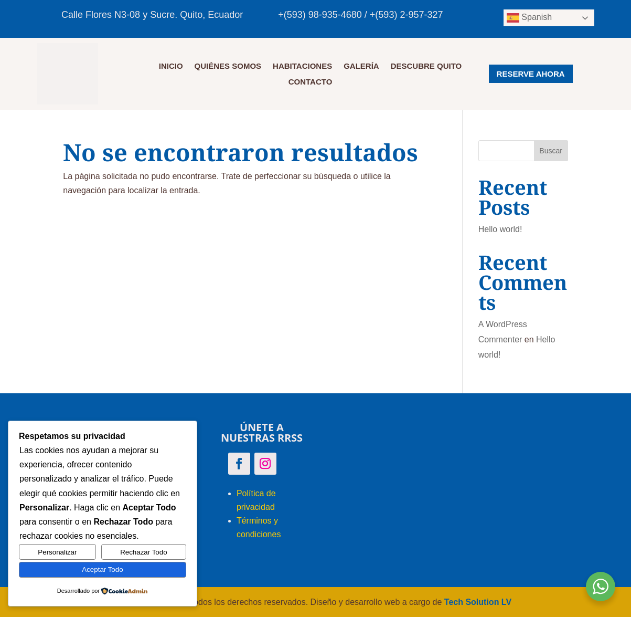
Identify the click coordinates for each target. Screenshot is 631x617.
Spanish (529, 18)
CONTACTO (310, 82)
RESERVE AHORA (531, 73)
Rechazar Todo (143, 552)
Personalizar (57, 552)
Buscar (550, 151)
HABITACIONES (302, 66)
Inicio (171, 66)
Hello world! (500, 229)
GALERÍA (361, 66)
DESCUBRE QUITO (426, 66)
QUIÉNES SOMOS (228, 66)
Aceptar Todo (102, 569)
